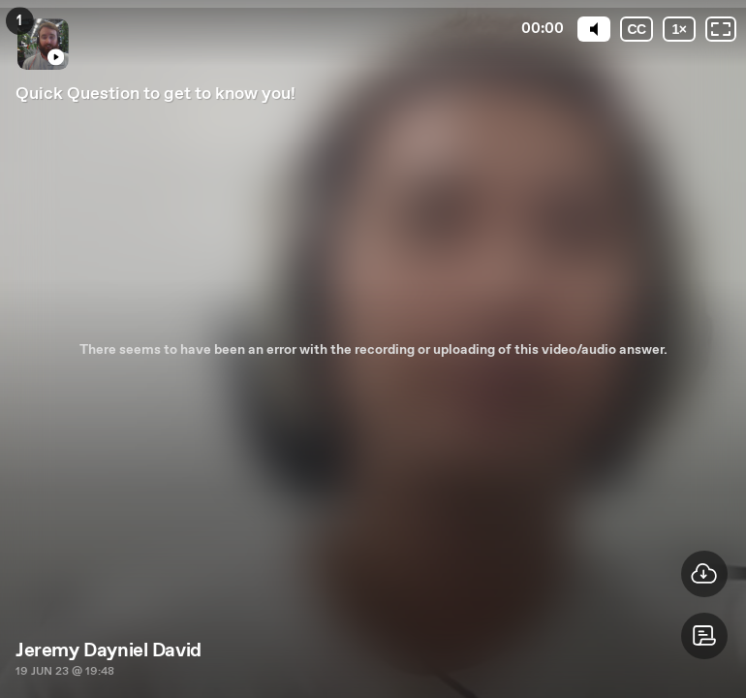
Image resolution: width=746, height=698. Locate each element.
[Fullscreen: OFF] (720, 29)
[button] (704, 636)
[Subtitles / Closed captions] (636, 29)
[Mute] (593, 29)
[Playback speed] (679, 29)
